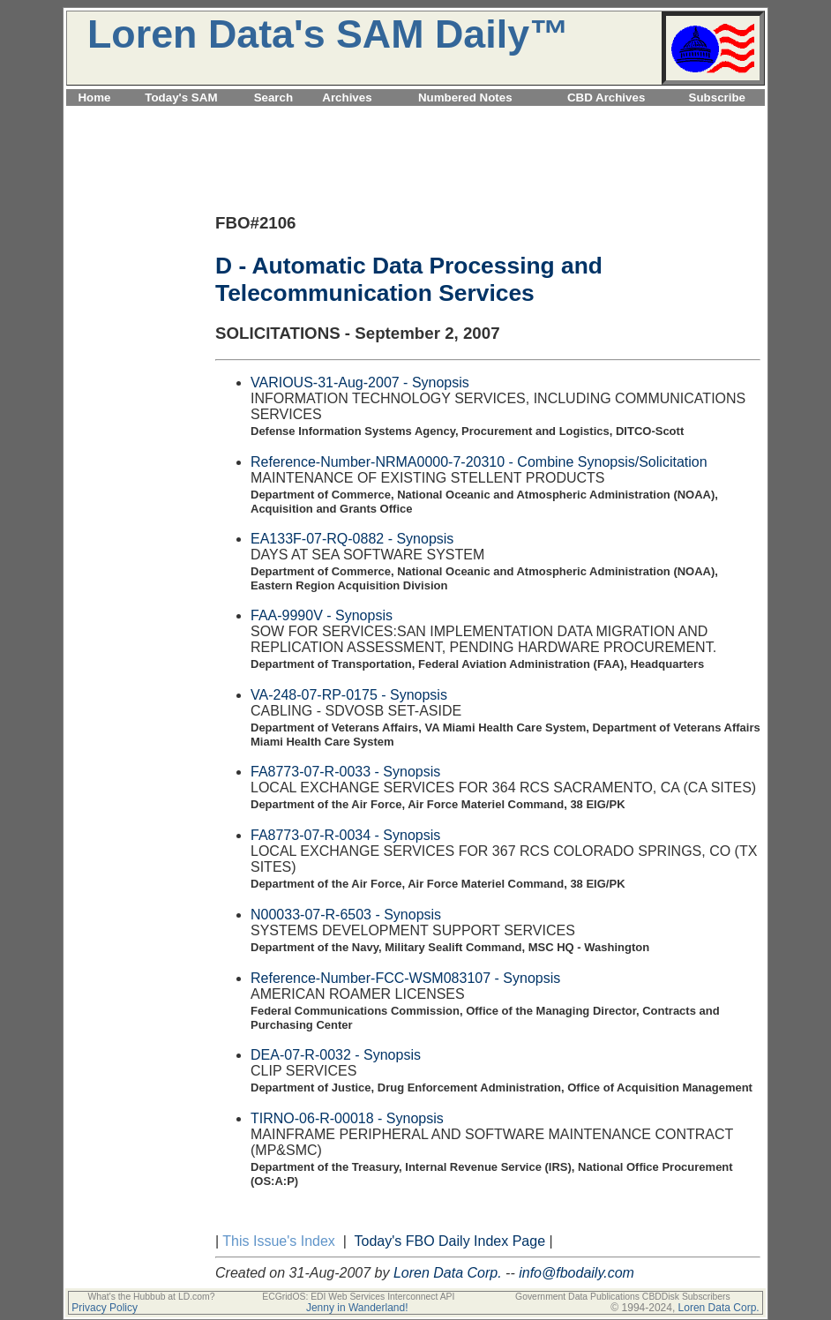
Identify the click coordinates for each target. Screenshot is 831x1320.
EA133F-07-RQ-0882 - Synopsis (352, 538)
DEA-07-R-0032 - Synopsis (336, 1054)
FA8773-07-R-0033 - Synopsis (345, 771)
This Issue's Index (278, 1241)
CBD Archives (606, 97)
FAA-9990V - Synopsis (322, 615)
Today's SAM (181, 97)
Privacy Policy (104, 1307)
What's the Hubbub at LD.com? (150, 1296)
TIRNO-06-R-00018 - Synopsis (347, 1118)
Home (94, 97)
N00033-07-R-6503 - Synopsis (346, 914)
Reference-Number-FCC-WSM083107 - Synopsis (405, 978)
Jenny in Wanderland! (357, 1307)
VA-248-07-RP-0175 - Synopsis (349, 694)
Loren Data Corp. (447, 1272)
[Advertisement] (415, 116)
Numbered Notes (465, 97)
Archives (346, 97)
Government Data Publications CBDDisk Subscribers (622, 1296)
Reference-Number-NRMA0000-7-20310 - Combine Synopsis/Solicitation (479, 461)
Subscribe (717, 97)
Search (273, 97)
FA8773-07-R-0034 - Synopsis (345, 835)
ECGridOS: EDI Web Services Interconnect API (358, 1296)
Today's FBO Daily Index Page (450, 1241)
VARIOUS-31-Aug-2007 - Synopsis (360, 382)
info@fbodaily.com (576, 1272)
